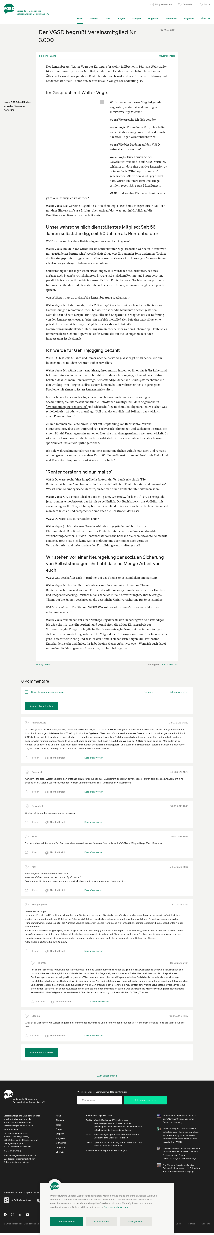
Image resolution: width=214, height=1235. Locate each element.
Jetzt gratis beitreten (163, 1102)
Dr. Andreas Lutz (169, 664)
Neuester (149, 692)
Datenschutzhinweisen (116, 1207)
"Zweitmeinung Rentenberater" (67, 407)
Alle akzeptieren (66, 1221)
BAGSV (29, 1157)
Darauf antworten (93, 757)
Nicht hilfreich (58, 757)
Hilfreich (34, 757)
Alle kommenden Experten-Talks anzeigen (111, 1156)
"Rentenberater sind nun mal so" (144, 484)
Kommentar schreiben (42, 706)
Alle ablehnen (101, 1221)
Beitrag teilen (43, 664)
